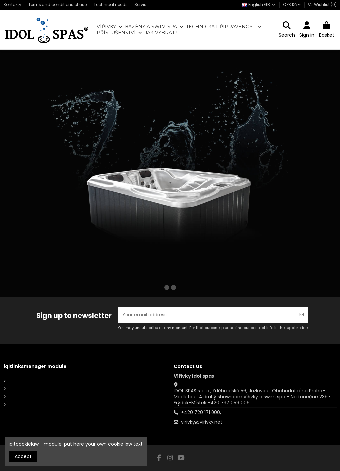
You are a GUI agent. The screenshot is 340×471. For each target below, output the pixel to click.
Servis (140, 4)
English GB (259, 4)
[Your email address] (206, 315)
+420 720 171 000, (201, 412)
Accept (23, 456)
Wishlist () (322, 4)
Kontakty (13, 4)
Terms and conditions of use (58, 4)
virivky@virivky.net (201, 422)
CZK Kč (292, 4)
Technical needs (111, 4)
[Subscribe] (301, 315)
